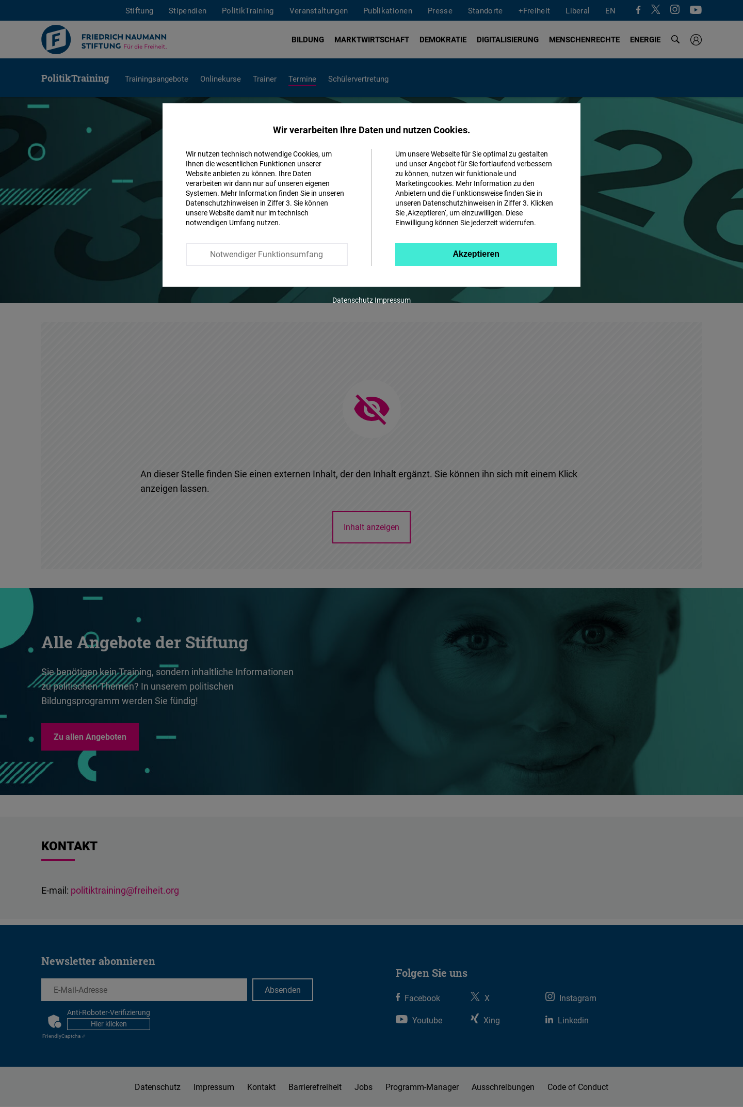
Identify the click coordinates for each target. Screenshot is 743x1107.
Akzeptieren (476, 254)
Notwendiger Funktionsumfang (266, 254)
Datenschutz (352, 300)
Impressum (393, 300)
